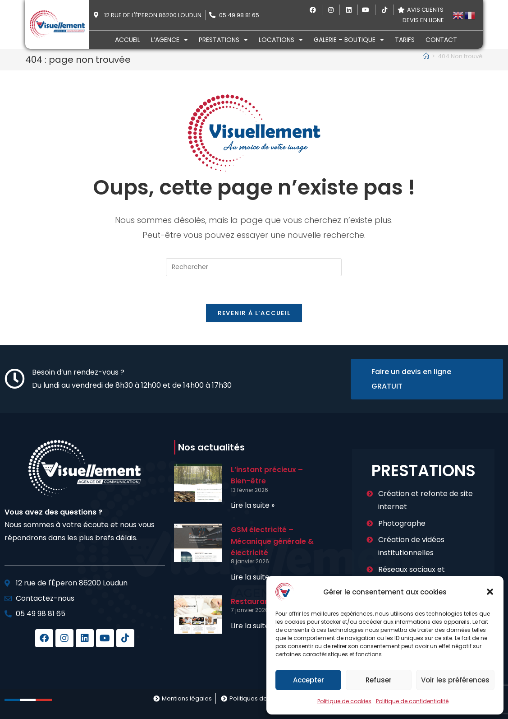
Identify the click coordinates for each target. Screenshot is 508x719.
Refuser (379, 680)
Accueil (127, 39)
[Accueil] (426, 56)
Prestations (223, 39)
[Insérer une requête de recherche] (254, 267)
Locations (281, 39)
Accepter (308, 680)
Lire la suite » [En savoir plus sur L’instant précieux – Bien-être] (253, 505)
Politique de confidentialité (412, 701)
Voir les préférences (455, 680)
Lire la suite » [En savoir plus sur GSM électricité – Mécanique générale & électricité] (253, 577)
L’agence (169, 39)
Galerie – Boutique (349, 39)
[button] (489, 591)
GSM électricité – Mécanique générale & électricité (272, 541)
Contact (441, 39)
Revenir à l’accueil (254, 313)
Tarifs (405, 39)
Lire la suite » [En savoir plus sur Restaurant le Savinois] (253, 626)
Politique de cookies (344, 701)
